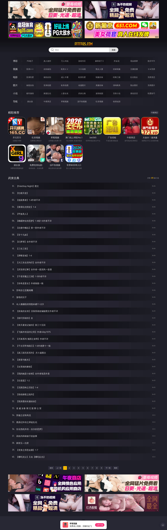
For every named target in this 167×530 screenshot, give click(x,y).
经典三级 (116, 77)
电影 (15, 77)
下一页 (108, 468)
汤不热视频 (82, 101)
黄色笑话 (134, 93)
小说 (15, 93)
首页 (51, 468)
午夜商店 (47, 101)
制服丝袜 (99, 77)
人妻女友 (64, 93)
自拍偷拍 (47, 69)
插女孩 (30, 101)
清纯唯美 (116, 85)
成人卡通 (64, 77)
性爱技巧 (151, 93)
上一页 (58, 468)
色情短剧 (116, 101)
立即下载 (99, 525)
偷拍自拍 (47, 77)
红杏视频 (99, 101)
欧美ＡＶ (64, 69)
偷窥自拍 (30, 85)
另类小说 (116, 93)
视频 (15, 69)
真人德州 (47, 61)
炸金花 (116, 61)
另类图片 (151, 85)
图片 (15, 85)
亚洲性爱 (30, 77)
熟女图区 (134, 85)
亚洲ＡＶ (30, 69)
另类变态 (151, 77)
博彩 (15, 60)
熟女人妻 (99, 69)
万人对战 (64, 61)
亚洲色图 (47, 85)
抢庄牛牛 (151, 61)
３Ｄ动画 (82, 69)
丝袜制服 (116, 69)
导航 (15, 101)
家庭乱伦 (47, 93)
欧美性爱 (82, 77)
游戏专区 (82, 61)
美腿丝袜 (99, 85)
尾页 (115, 468)
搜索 (114, 50)
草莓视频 (64, 101)
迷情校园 (99, 93)
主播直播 (134, 69)
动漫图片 (82, 85)
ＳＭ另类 (151, 69)
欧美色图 (64, 85)
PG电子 (30, 61)
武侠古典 (82, 93)
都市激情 (30, 93)
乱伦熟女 (134, 77)
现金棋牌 (134, 61)
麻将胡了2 (99, 61)
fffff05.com (84, 44)
